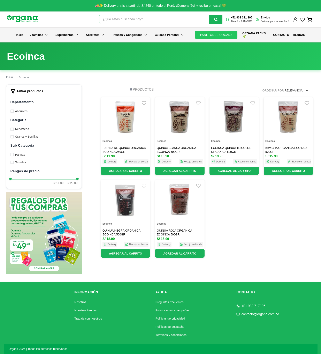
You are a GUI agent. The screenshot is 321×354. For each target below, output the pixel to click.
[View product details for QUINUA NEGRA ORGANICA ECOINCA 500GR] (125, 219)
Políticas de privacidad (170, 318)
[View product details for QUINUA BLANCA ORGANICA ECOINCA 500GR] (179, 136)
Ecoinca (23, 77)
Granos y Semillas (26, 136)
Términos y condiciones (170, 335)
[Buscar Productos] (215, 19)
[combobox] (160, 19)
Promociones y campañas (172, 310)
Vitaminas (39, 35)
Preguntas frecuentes (169, 302)
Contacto (281, 35)
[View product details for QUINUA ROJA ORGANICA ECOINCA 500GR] (179, 219)
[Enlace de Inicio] (9, 77)
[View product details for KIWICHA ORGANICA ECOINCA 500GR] (288, 136)
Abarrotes (95, 35)
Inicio (20, 35)
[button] (43, 102)
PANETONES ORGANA (216, 35)
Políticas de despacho (169, 326)
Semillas (20, 162)
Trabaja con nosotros (88, 318)
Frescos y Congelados (129, 35)
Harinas (20, 154)
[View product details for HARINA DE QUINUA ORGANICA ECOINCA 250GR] (125, 136)
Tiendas (298, 35)
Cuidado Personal (169, 35)
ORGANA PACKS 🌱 (254, 35)
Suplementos (66, 35)
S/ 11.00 (58, 183)
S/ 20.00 (70, 183)
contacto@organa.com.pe (260, 314)
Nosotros (80, 302)
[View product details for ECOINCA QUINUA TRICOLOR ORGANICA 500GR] (234, 136)
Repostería (22, 129)
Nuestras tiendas (85, 310)
